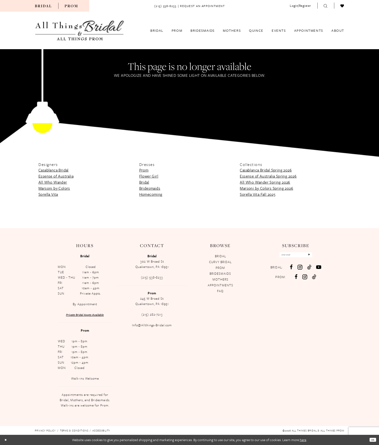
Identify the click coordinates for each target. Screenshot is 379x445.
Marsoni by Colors (54, 188)
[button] (300, 5)
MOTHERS (220, 279)
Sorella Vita (48, 194)
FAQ (220, 291)
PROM (220, 267)
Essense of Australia (55, 176)
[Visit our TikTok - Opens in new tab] (309, 269)
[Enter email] (295, 256)
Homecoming (150, 194)
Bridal (43, 5)
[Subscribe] (316, 256)
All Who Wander (52, 182)
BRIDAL (220, 256)
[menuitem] (43, 6)
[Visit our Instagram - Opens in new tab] (299, 270)
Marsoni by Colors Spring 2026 (266, 188)
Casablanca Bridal (53, 170)
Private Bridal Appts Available (85, 314)
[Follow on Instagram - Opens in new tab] (304, 279)
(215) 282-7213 (152, 314)
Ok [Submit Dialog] (371, 439)
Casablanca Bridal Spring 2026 (266, 170)
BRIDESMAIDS (220, 273)
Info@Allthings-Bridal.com (152, 325)
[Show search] (325, 5)
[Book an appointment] (202, 5)
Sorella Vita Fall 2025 (257, 194)
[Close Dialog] (7, 440)
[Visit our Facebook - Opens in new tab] (290, 269)
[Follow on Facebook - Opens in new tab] (295, 279)
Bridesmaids (149, 188)
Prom (71, 5)
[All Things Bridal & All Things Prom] (79, 30)
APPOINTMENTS (220, 285)
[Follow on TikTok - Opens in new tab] (314, 279)
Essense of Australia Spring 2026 (268, 176)
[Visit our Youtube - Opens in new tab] (318, 269)
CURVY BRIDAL (220, 261)
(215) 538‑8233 (152, 277)
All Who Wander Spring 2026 (265, 182)
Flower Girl (148, 176)
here (303, 439)
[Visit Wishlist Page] (342, 5)
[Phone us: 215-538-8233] (165, 5)
